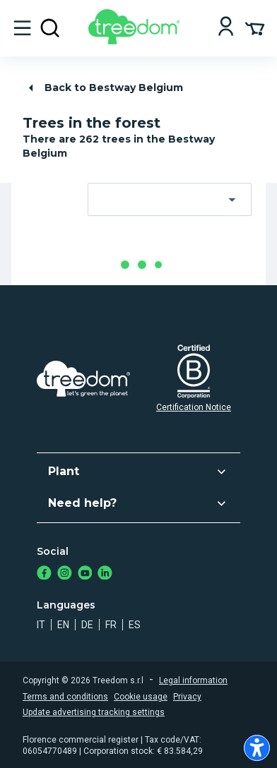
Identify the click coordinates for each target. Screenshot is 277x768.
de (87, 624)
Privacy (187, 697)
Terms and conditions (65, 697)
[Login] (225, 28)
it (41, 624)
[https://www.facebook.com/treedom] (44, 574)
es (135, 624)
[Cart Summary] (255, 27)
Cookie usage (140, 697)
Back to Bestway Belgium (103, 87)
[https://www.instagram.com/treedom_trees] (64, 574)
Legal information (193, 680)
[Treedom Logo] (136, 40)
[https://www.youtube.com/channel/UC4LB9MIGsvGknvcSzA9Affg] (85, 574)
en (63, 624)
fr (111, 624)
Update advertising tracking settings (94, 712)
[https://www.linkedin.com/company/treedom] (105, 574)
